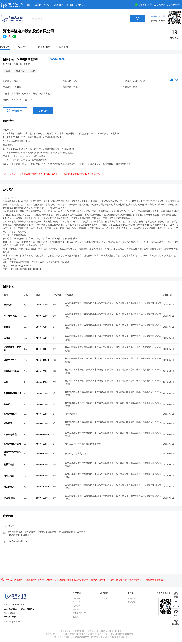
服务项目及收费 (79, 613)
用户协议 (131, 599)
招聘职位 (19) (43, 47)
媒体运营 (8, 423)
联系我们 (76, 617)
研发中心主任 (10, 360)
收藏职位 (17, 111)
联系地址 (63, 47)
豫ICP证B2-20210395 (55, 634)
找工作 (37, 4)
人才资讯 (58, 4)
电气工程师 (9, 475)
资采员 (7, 327)
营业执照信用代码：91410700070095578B (71, 637)
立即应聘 (43, 111)
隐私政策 (131, 602)
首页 (29, 4)
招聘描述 (5, 47)
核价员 (7, 404)
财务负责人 (9, 486)
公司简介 (23, 47)
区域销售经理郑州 (12, 444)
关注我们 (76, 602)
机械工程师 (9, 464)
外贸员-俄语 (9, 498)
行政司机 (8, 304)
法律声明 (76, 609)
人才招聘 (76, 606)
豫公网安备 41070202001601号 (74, 631)
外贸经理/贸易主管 (12, 393)
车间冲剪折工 (10, 316)
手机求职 (161, 4)
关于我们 (80, 4)
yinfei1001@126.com (20, 621)
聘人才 (47, 4)
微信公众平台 (145, 4)
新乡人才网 (104, 599)
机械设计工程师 (11, 371)
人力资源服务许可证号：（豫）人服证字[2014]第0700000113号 (109, 634)
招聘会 (69, 4)
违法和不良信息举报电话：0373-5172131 (104, 631)
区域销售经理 (10, 414)
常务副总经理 (10, 434)
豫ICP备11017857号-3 (73, 634)
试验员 (7, 338)
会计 (6, 382)
